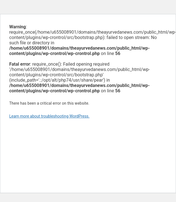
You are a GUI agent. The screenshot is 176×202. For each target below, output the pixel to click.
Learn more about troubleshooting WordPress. (49, 116)
